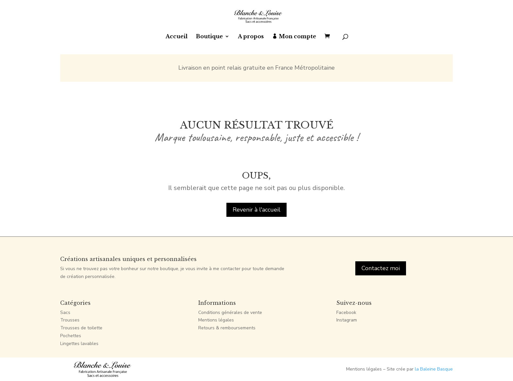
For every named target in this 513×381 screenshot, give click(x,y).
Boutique (209, 37)
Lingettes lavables (79, 343)
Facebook (346, 312)
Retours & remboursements (227, 328)
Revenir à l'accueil (256, 210)
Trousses (70, 320)
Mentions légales (216, 320)
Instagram (346, 320)
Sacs (65, 312)
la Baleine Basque (434, 369)
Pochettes (70, 336)
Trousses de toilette (81, 328)
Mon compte (297, 37)
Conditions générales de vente (230, 312)
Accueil (176, 37)
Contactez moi (381, 268)
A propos (251, 37)
